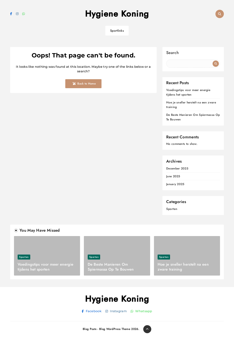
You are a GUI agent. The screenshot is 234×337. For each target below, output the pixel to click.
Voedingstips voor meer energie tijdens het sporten (188, 92)
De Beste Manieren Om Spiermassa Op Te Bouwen (111, 267)
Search (172, 53)
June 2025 (173, 176)
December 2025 (177, 168)
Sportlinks (117, 30)
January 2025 (175, 184)
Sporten (172, 209)
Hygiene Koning (117, 14)
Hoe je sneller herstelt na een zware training (183, 267)
